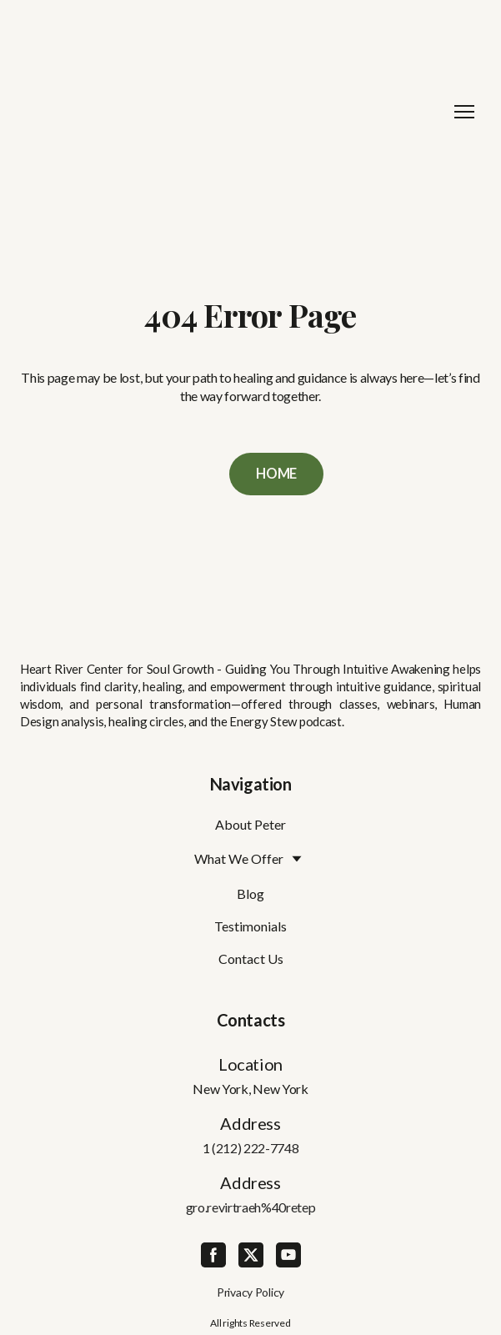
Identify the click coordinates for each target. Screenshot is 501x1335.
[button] (276, 474)
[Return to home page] (234, 112)
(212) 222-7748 (255, 1148)
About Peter (250, 824)
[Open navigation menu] (464, 111)
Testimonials (250, 926)
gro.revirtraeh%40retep (251, 1207)
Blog (250, 893)
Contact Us (250, 958)
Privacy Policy (250, 1292)
